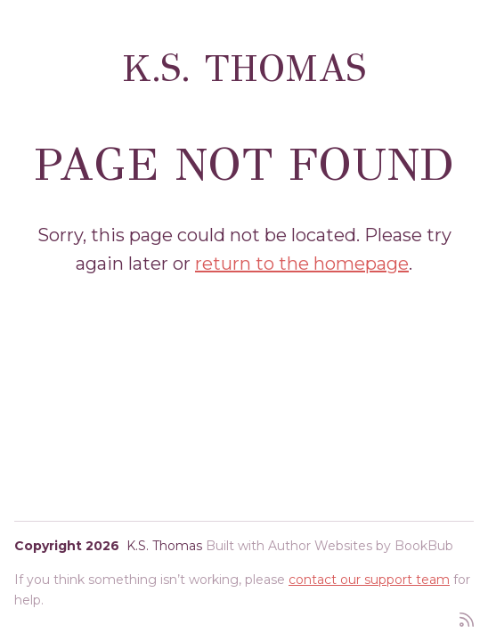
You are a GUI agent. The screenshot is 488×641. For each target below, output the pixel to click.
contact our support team (369, 580)
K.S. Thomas (244, 68)
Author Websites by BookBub (360, 546)
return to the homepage (302, 263)
